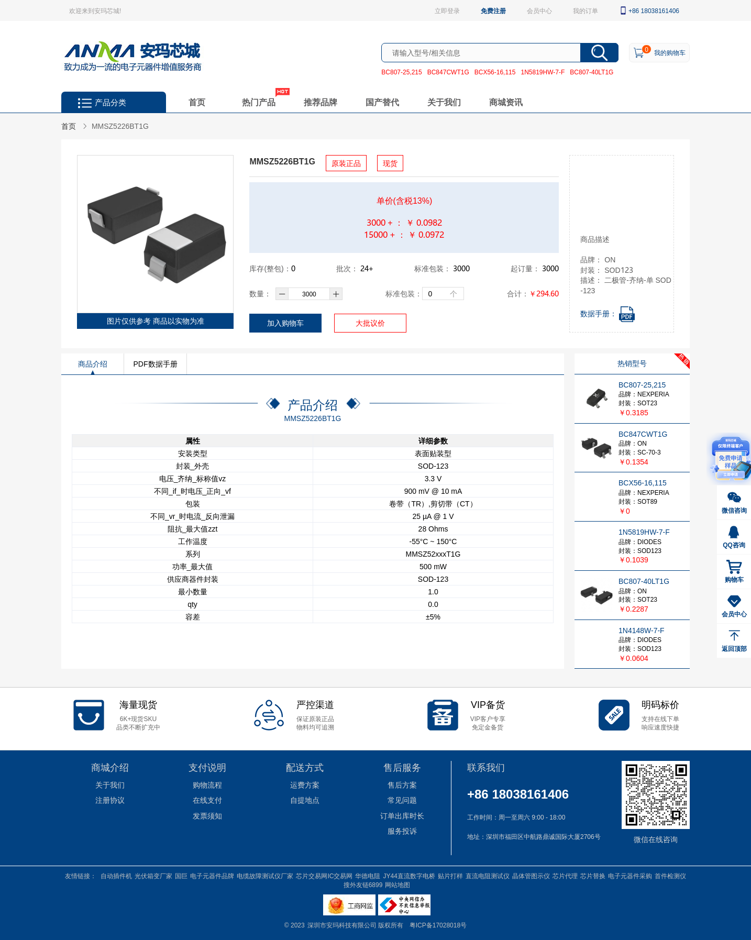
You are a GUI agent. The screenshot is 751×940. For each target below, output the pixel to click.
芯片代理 (565, 875)
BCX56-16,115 (495, 72)
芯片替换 (592, 875)
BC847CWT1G (448, 72)
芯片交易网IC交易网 (324, 875)
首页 (197, 101)
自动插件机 (116, 875)
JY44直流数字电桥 (409, 875)
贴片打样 (450, 875)
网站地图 (397, 884)
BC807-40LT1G (591, 72)
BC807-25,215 (401, 72)
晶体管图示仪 (531, 875)
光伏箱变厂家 (153, 875)
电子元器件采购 (630, 875)
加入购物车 (285, 323)
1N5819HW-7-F (543, 72)
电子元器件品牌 (212, 875)
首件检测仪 (670, 875)
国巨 (181, 875)
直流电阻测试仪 (488, 875)
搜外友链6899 (363, 884)
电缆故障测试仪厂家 (265, 875)
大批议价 (370, 323)
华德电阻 (367, 875)
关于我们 (444, 101)
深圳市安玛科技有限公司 (342, 925)
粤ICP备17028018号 (438, 925)
